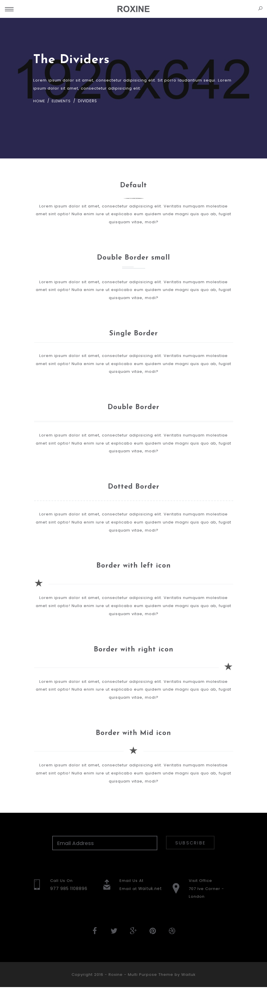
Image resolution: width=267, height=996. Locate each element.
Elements (62, 101)
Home (39, 101)
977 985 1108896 (68, 896)
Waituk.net (151, 896)
